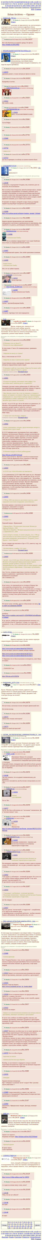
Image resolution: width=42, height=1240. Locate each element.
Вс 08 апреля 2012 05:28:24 (14, 553)
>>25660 (5, 138)
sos (15, 5)
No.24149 (26, 1189)
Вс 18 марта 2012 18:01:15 (21, 634)
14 (15, 1224)
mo (21, 4)
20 (31, 1224)
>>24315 (5, 72)
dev (37, 5)
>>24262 (5, 875)
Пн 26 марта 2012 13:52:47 (14, 39)
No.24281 (36, 634)
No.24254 (26, 772)
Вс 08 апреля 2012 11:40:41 (13, 582)
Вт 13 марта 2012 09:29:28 (21, 738)
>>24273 (5, 717)
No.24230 (24, 926)
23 (15, 1226)
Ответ (13, 22)
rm (12, 5)
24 (17, 1226)
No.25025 (25, 970)
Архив (32, 7)
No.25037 (25, 1004)
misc (24, 5)
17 (23, 1224)
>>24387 (5, 250)
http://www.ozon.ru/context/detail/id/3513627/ (17, 655)
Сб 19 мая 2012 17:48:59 (12, 991)
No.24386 (26, 218)
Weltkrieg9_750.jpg (9, 18)
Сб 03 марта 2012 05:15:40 (12, 1182)
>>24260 (15, 840)
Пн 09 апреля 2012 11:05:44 (13, 600)
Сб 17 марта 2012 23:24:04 (20, 684)
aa (26, 4)
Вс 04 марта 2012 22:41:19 (12, 1209)
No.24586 (27, 493)
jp (40, 4)
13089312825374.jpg (13, 852)
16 (20, 1224)
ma (8, 5)
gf (11, 2)
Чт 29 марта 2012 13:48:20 (12, 179)
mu (26, 2)
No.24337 (29, 39)
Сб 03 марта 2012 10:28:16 (12, 1199)
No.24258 (26, 805)
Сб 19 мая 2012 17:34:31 (12, 979)
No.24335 (36, 20)
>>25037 (5, 1031)
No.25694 (26, 119)
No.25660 (25, 107)
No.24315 (36, 54)
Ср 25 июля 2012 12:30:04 (12, 107)
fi (36, 4)
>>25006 (5, 953)
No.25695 (26, 127)
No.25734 (26, 135)
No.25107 (25, 1100)
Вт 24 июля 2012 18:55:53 (12, 86)
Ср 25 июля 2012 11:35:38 (12, 97)
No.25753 (26, 145)
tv (9, 4)
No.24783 (25, 610)
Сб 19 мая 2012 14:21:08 (12, 969)
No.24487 (27, 273)
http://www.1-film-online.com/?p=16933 (15, 1177)
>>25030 (5, 994)
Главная (38, 9)
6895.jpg (6, 1113)
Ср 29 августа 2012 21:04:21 (13, 673)
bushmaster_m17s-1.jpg (11, 682)
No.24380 (26, 179)
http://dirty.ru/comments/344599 (21, 604)
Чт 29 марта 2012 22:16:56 (12, 257)
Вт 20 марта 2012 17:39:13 (12, 723)
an (4, 2)
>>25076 (5, 1053)
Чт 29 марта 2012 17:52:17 (12, 218)
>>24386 (9, 234)
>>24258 (15, 821)
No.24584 (27, 420)
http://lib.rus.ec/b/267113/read (12, 455)
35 (22, 1228)
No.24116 (16, 1117)
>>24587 (5, 301)
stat (39, 5)
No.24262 (26, 850)
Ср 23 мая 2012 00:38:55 (12, 1071)
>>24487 (5, 311)
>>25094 (5, 1104)
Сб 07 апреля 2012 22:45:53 (13, 464)
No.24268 (26, 904)
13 (12, 1224)
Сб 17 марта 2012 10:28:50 (12, 904)
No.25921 (27, 665)
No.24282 (26, 645)
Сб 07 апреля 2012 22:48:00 (13, 493)
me (10, 5)
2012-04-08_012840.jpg (14, 287)
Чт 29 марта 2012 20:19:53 (12, 229)
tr (22, 4)
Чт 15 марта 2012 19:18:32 (12, 772)
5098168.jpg (10, 789)
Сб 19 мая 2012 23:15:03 (12, 1004)
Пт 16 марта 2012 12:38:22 (12, 816)
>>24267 (5, 908)
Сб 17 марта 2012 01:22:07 (12, 886)
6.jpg (4, 319)
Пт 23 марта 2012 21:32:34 (21, 54)
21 (9, 1226)
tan (17, 5)
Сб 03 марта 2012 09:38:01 (12, 1189)
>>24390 (15, 290)
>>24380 (5, 211)
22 (12, 1226)
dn (34, 4)
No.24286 (26, 713)
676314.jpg (10, 818)
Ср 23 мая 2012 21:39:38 (12, 1100)
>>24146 (5, 1193)
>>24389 (5, 260)
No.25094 (25, 1089)
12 (9, 1224)
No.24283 (18, 323)
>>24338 (5, 183)
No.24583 (27, 375)
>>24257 (5, 808)
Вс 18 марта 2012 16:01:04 (12, 702)
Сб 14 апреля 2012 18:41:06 (13, 308)
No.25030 (25, 979)
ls (5, 5)
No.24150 (26, 1199)
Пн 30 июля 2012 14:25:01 (12, 144)
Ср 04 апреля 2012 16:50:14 (13, 273)
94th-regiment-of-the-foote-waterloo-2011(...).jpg (19, 921)
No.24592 (27, 582)
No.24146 (26, 1182)
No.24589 (29, 553)
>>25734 (5, 148)
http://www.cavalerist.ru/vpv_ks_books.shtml (17, 986)
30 (9, 1228)
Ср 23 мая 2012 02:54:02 (12, 1089)
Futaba (11, 7)
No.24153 (26, 1209)
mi (24, 2)
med (21, 2)
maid (18, 2)
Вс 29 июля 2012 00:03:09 (12, 135)
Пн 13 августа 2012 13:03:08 (13, 665)
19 (28, 1224)
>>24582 (5, 424)
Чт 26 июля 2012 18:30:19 (12, 119)
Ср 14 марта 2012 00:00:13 (12, 752)
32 (14, 1228)
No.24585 (27, 465)
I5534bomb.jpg (11, 231)
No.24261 (26, 835)
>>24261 (15, 855)
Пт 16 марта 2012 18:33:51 (12, 835)
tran (6, 4)
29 (31, 1226)
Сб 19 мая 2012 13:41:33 (12, 950)
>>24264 (5, 890)
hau (38, 4)
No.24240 (36, 738)
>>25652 (5, 101)
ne (28, 2)
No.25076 (25, 1027)
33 (17, 1228)
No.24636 (27, 308)
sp (3, 4)
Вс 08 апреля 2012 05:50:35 (13, 298)
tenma (28, 5)
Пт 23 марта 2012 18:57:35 (19, 168)
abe (28, 4)
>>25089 (5, 1092)
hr (12, 2)
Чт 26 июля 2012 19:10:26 (12, 127)
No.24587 (28, 285)
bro (7, 2)
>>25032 (5, 1008)
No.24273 (33, 684)
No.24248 (26, 752)
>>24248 (5, 775)
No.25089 (25, 1071)
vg (16, 4)
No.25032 (25, 991)
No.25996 (27, 673)
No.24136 (26, 1141)
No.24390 (26, 257)
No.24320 (26, 78)
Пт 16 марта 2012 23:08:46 (12, 871)
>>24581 (5, 378)
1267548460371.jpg (12, 837)
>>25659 (15, 112)
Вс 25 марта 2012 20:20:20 (21, 20)
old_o (33, 2)
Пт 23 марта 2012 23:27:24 (12, 68)
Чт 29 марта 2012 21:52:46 (12, 247)
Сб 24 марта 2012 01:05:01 (12, 78)
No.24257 (26, 787)
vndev (33, 5)
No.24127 (18, 1159)
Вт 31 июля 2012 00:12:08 (12, 154)
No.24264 (26, 871)
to (19, 5)
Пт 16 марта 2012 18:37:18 (12, 850)
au (18, 4)
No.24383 (26, 208)
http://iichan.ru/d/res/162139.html (26, 1136)
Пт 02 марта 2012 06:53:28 (12, 1141)
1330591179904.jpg (9, 1155)
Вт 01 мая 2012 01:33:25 (12, 610)
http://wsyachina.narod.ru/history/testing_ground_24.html (21, 213)
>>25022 (5, 973)
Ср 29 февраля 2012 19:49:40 (13, 1131)
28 (28, 1226)
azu (31, 4)
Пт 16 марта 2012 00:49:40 (12, 787)
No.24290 (26, 723)
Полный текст (23, 372)
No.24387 (26, 229)
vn (21, 5)
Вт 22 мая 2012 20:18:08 (12, 1027)
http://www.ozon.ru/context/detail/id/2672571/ (17, 654)
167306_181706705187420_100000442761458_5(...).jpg (22, 734)
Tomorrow (25, 7)
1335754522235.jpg (12, 88)
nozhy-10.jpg (7, 632)
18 (26, 1224)
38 (31, 1228)
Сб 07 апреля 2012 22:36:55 (13, 420)
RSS (32, 9)
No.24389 (26, 247)
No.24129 (26, 1174)
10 (28, 1222)
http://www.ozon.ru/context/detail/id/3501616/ (17, 648)
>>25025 (5, 983)
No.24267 (26, 886)
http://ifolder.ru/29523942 (10, 44)
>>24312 (15, 278)
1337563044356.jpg (12, 109)
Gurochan (18, 7)
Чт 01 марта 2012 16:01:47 (12, 1174)
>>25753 (5, 158)
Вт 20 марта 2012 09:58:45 (12, 713)
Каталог (38, 7)
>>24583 (5, 468)
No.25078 (25, 1050)
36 (25, 1228)
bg (14, 4)
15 (17, 1224)
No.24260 (26, 816)
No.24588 (29, 513)
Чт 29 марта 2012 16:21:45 (12, 208)
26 (23, 1226)
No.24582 (27, 340)
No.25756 (26, 154)
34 (20, 1228)
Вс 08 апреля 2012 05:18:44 (14, 513)
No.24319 (26, 68)
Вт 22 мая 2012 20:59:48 (12, 1049)
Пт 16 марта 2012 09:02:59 (12, 805)
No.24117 (28, 1131)
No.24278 (26, 702)
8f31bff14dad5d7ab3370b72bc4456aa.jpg (17, 51)
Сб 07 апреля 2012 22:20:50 (13, 375)
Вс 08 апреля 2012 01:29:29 (13, 285)
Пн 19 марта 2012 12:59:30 (12, 645)
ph (37, 2)
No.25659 (26, 98)
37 (28, 1228)
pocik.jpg (9, 275)
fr (9, 2)
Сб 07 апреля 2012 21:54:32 (13, 340)
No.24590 (27, 298)
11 (31, 1222)
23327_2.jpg (10, 754)
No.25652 (25, 86)
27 (26, 1226)
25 (20, 1226)
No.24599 (27, 600)
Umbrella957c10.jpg (9, 166)
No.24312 (34, 168)
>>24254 (15, 792)
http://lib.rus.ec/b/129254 (10, 676)
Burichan (5, 7)
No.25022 (25, 950)
